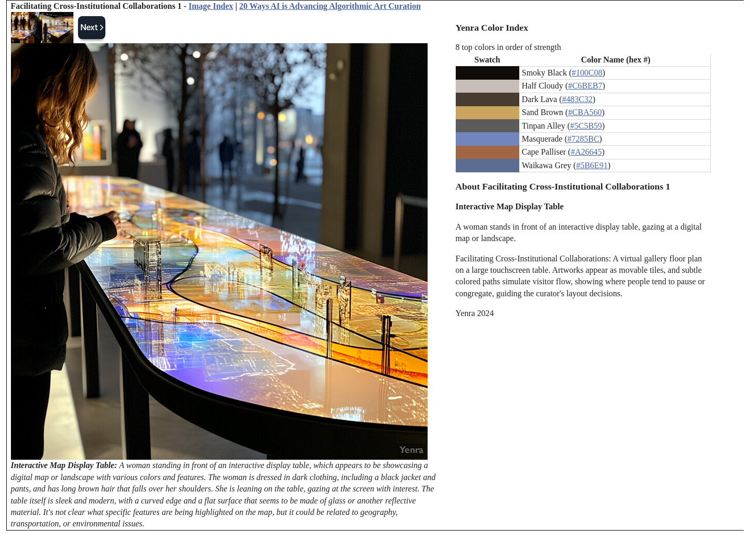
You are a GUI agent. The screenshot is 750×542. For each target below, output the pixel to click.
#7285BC (583, 138)
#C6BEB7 (585, 85)
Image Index (211, 6)
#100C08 (587, 72)
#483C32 (577, 99)
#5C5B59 (586, 125)
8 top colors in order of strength (508, 47)
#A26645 (586, 151)
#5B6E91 (591, 165)
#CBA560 (585, 112)
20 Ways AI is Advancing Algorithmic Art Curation (330, 6)
